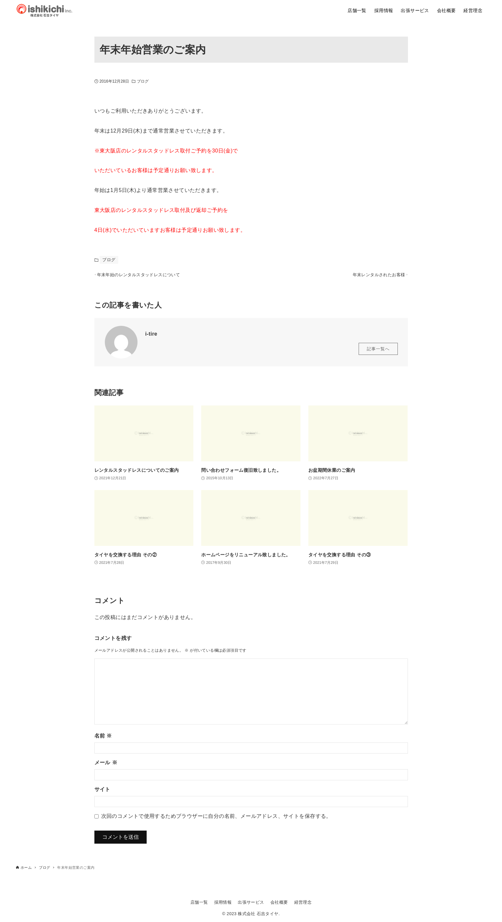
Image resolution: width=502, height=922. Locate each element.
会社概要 (279, 902)
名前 (103, 738)
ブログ (143, 81)
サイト (102, 792)
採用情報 (223, 902)
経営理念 (303, 902)
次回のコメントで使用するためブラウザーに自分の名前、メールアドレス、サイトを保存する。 (216, 819)
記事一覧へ (378, 351)
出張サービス (251, 902)
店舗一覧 (199, 902)
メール (105, 765)
